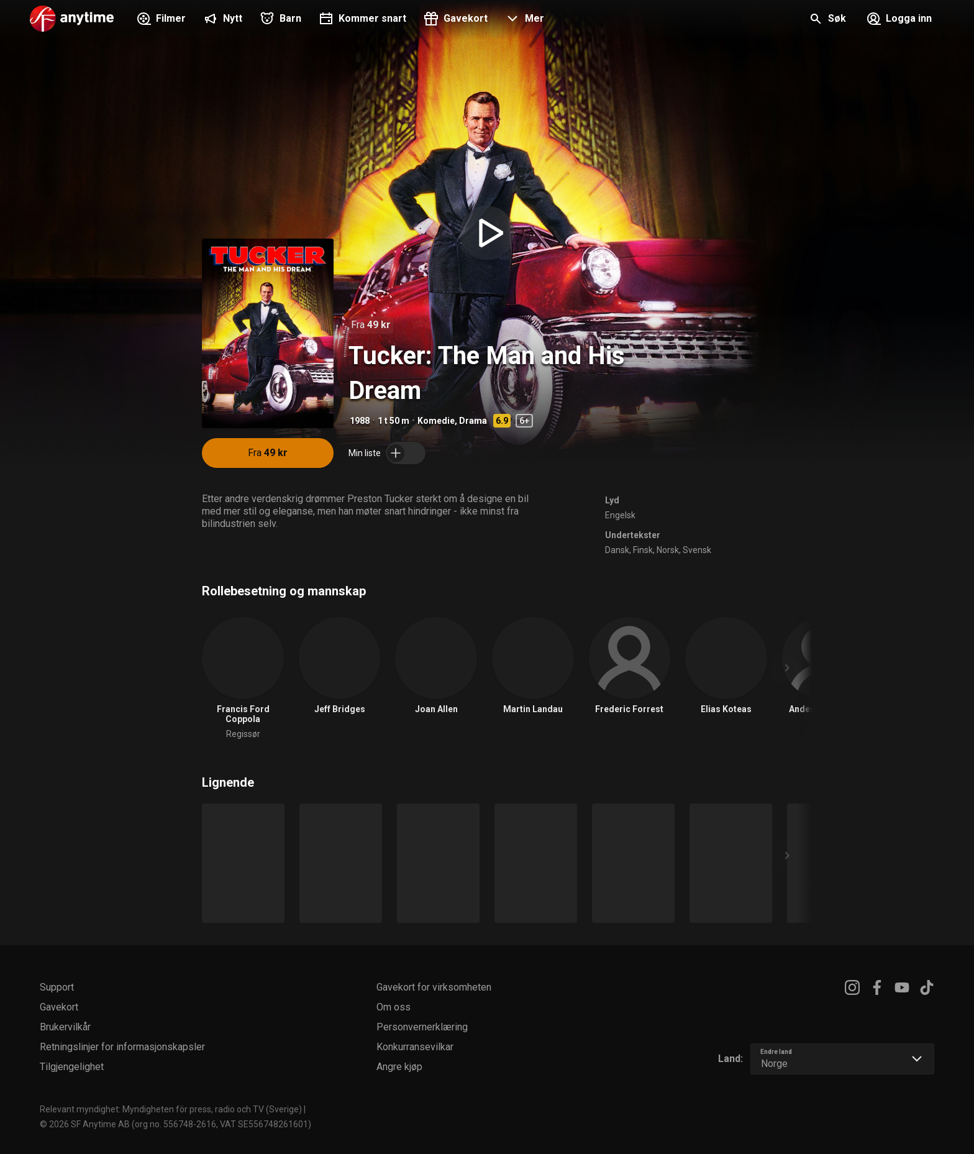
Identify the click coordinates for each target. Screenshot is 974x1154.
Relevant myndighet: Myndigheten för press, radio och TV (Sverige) (171, 1109)
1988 (360, 421)
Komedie (436, 421)
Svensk (697, 550)
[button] (523, 20)
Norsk (668, 550)
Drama (473, 421)
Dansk (617, 550)
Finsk (643, 550)
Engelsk (620, 515)
